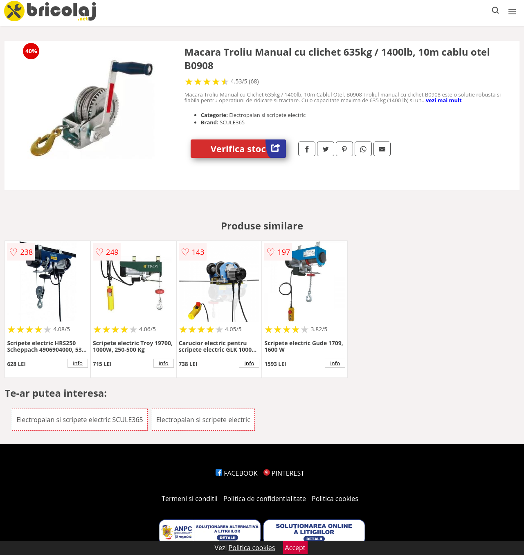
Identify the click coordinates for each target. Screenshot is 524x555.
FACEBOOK (237, 473)
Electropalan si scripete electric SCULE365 (79, 419)
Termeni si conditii (190, 498)
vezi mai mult (444, 100)
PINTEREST (283, 473)
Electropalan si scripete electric (203, 419)
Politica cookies (335, 498)
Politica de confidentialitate (264, 498)
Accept (295, 547)
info (78, 363)
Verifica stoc (248, 148)
